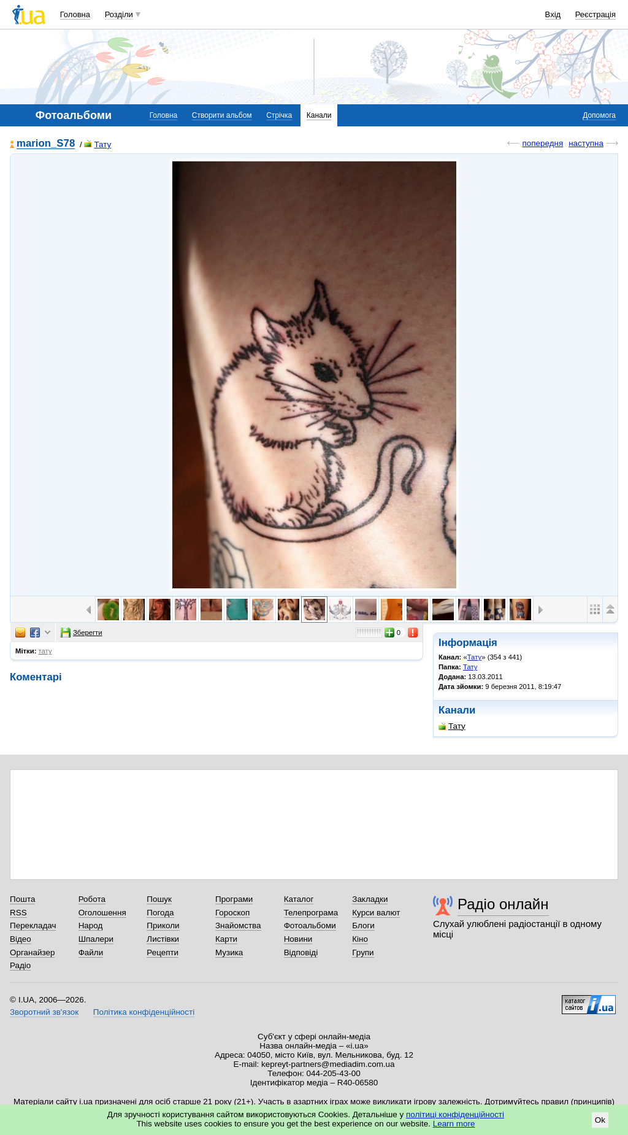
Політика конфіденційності (143, 1012)
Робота (91, 899)
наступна (586, 143)
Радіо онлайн (503, 904)
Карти (226, 939)
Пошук (159, 899)
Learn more (454, 1123)
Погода (160, 912)
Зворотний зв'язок (44, 1012)
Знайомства (238, 925)
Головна (75, 14)
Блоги (363, 925)
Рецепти (162, 952)
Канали (319, 115)
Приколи (163, 925)
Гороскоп (232, 912)
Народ (90, 925)
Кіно (360, 939)
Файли (91, 952)
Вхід (553, 14)
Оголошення (102, 912)
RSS (18, 912)
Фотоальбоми (310, 925)
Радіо (20, 965)
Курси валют (376, 912)
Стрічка (279, 115)
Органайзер (32, 952)
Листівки (163, 939)
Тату (97, 144)
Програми (234, 899)
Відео (20, 939)
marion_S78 (46, 144)
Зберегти (81, 632)
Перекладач (33, 925)
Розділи (119, 14)
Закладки (370, 899)
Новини (298, 939)
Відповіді (301, 952)
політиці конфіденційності (455, 1114)
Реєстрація (595, 14)
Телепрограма (311, 912)
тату (45, 651)
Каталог (299, 899)
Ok (600, 1120)
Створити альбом (222, 115)
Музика (229, 952)
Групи (362, 952)
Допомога (599, 115)
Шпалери (95, 939)
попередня (542, 143)
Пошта (22, 899)
